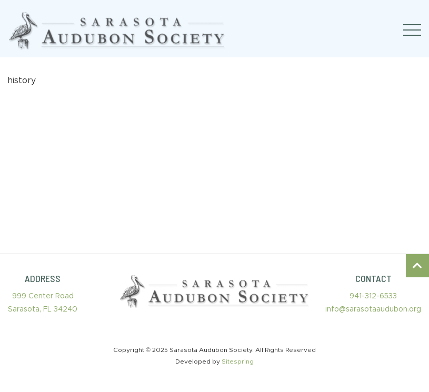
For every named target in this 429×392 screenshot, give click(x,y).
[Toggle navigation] (412, 30)
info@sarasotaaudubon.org (373, 309)
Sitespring (238, 361)
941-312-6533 (373, 296)
